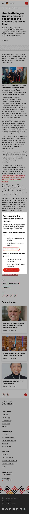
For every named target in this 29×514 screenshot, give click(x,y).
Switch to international (11, 270)
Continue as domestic (11, 249)
